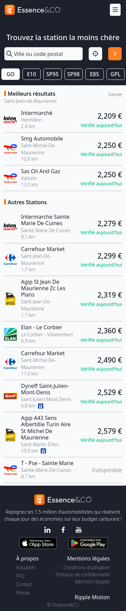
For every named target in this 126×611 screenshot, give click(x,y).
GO (10, 74)
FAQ (20, 576)
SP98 (73, 74)
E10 (31, 74)
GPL (116, 74)
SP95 (52, 74)
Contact (24, 584)
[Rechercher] (115, 54)
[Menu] (115, 10)
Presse (23, 592)
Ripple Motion (92, 597)
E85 (94, 74)
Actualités (26, 567)
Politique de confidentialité (83, 574)
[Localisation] (95, 54)
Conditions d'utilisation (87, 567)
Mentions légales (92, 581)
